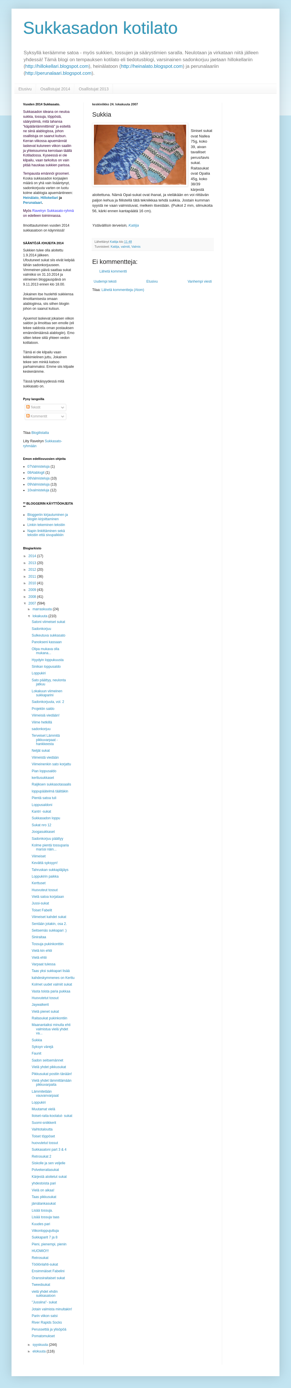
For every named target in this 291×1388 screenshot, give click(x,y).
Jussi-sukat (40, 903)
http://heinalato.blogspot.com (152, 66)
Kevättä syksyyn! (45, 863)
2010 (33, 583)
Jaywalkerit (40, 1005)
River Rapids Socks (47, 1322)
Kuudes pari (41, 1224)
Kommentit (36, 416)
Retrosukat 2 (41, 1156)
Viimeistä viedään (45, 757)
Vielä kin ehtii (42, 951)
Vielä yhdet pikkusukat (49, 1067)
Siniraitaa (39, 937)
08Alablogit (35, 473)
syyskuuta (41, 1345)
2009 (33, 590)
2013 (33, 563)
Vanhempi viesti (200, 281)
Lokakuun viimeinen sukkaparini (47, 693)
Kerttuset (39, 883)
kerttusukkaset (43, 778)
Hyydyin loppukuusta (48, 660)
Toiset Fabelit (42, 910)
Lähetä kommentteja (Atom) (122, 290)
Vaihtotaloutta (42, 1129)
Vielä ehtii (39, 958)
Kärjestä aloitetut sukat (49, 1177)
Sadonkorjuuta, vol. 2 (48, 702)
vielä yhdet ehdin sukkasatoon (45, 1294)
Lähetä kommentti (113, 271)
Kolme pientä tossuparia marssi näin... (50, 847)
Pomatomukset (43, 1336)
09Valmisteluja (38, 484)
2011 (33, 576)
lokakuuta (40, 616)
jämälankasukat (44, 1204)
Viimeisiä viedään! (46, 715)
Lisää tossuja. (42, 1210)
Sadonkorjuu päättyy (47, 839)
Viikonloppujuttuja (45, 1231)
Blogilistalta (40, 433)
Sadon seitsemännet (47, 1060)
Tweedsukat (41, 1285)
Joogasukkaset (43, 832)
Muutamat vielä (43, 1109)
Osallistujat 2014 (55, 89)
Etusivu (25, 89)
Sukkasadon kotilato (100, 28)
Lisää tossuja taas (45, 1217)
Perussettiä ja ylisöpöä (49, 1329)
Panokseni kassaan (47, 642)
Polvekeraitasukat (45, 1170)
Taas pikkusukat (44, 1197)
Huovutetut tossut (45, 998)
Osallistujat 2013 (94, 89)
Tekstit (33, 407)
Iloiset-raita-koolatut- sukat (52, 1116)
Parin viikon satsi (45, 1316)
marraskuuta (43, 609)
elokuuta (40, 1351)
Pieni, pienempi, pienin (49, 1244)
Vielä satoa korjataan (48, 897)
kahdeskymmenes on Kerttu (53, 978)
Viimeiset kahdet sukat (49, 917)
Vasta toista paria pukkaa (51, 991)
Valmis (136, 246)
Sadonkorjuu (41, 629)
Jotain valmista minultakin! (52, 1309)
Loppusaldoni (42, 805)
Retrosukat (40, 1258)
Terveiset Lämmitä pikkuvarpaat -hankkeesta (46, 740)
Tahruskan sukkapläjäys (50, 870)
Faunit (36, 1053)
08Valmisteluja (38, 478)
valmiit (125, 246)
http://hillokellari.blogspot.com (57, 66)
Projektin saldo (43, 709)
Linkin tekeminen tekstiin (46, 525)
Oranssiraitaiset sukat (48, 1278)
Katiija (115, 246)
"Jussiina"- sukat (44, 1302)
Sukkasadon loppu (46, 818)
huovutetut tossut (45, 1143)
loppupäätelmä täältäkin (50, 791)
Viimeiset (39, 856)
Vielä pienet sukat (45, 1012)
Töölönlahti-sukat (45, 1264)
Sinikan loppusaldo (46, 667)
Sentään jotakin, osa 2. (49, 924)
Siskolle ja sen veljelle (48, 1163)
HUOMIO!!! (40, 1251)
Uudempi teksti (105, 281)
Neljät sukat (41, 751)
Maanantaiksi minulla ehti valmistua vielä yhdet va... (51, 1029)
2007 (33, 603)
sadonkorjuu (41, 729)
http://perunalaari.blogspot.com (58, 73)
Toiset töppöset (43, 1136)
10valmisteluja (38, 490)
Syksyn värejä (42, 1047)
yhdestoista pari (44, 1183)
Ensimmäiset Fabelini (48, 1271)
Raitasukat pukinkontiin (49, 1018)
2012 (33, 570)
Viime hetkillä (42, 722)
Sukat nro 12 (41, 825)
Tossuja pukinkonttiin (48, 944)
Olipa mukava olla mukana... (45, 651)
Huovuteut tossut (45, 890)
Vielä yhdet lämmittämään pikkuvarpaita (51, 1083)
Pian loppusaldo (44, 771)
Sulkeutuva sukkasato (48, 635)
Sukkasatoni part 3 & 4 (49, 1150)
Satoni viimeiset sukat (48, 622)
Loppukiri (39, 673)
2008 (33, 597)
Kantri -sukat (41, 811)
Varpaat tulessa (44, 964)
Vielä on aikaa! (43, 1190)
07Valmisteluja (38, 466)
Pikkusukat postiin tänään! (52, 1074)
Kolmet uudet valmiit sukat (52, 984)
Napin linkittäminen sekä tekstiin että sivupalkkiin (46, 533)
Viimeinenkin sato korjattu (51, 764)
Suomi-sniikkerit (44, 1123)
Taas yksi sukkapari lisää (51, 971)
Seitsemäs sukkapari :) (49, 930)
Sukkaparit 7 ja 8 (44, 1237)
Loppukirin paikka (45, 876)
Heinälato (31, 198)
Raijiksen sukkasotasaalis (51, 784)
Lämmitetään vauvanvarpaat (45, 1093)
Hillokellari (49, 198)
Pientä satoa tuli (44, 798)
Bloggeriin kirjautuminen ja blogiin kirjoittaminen (47, 517)
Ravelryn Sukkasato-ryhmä (53, 211)
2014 (33, 556)
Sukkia (37, 1040)
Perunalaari (32, 203)
